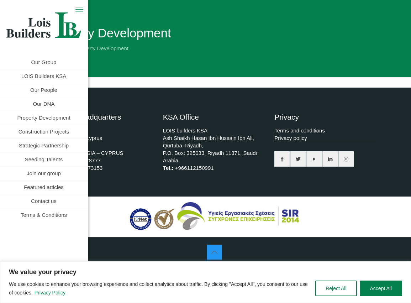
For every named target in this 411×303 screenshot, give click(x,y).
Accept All (381, 288)
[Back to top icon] (214, 252)
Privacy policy (290, 138)
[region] (205, 282)
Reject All (336, 288)
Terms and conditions (299, 130)
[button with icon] (282, 159)
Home (54, 48)
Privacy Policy (50, 293)
